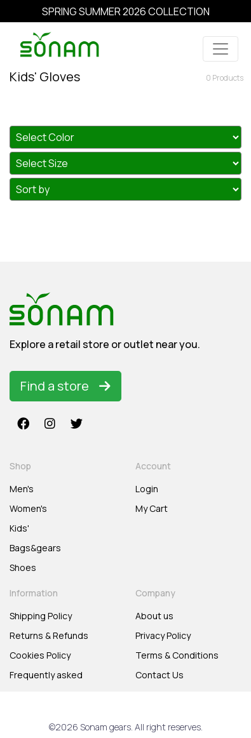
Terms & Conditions (177, 655)
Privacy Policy (163, 635)
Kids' (19, 528)
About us (154, 616)
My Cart (151, 508)
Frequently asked (46, 675)
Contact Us (159, 675)
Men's (22, 489)
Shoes (23, 567)
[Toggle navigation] (220, 49)
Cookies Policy (40, 655)
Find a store (65, 385)
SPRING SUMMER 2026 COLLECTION (126, 11)
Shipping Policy (41, 616)
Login (146, 489)
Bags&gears (35, 548)
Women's (28, 508)
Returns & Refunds (49, 635)
